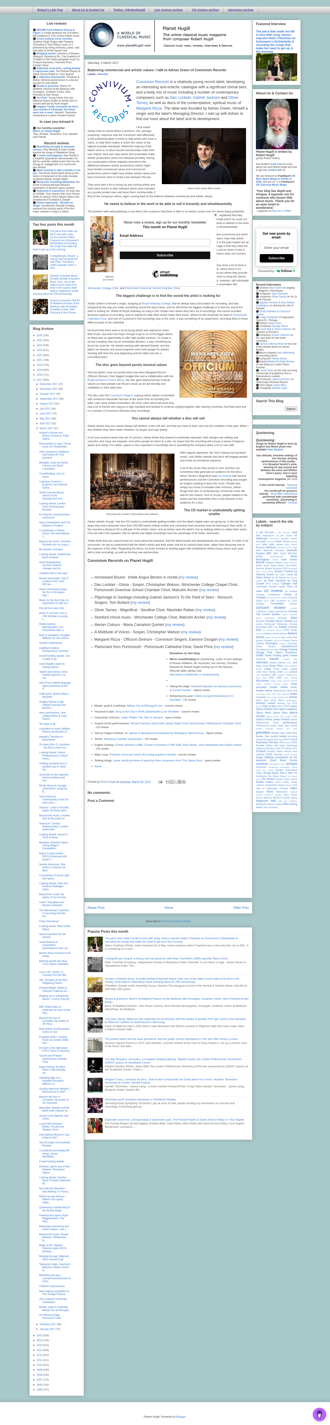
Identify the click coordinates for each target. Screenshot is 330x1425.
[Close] (215, 215)
